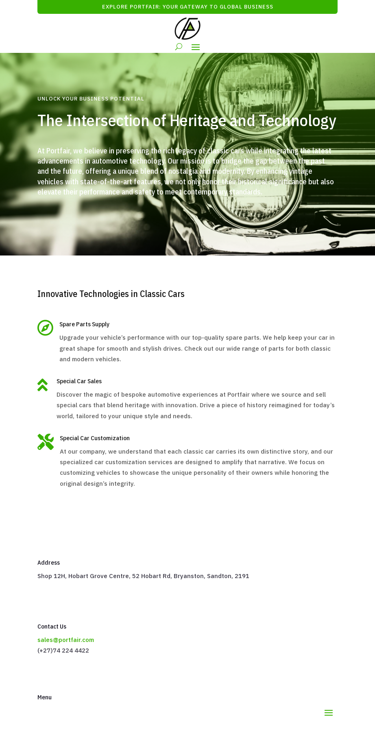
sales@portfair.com (65, 640)
